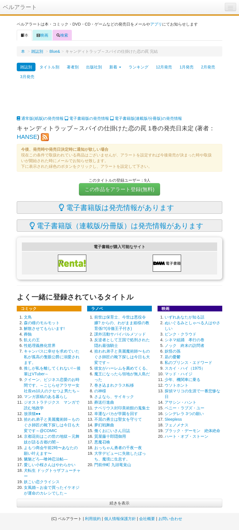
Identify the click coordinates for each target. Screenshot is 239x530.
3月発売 (27, 76)
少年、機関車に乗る (182, 379)
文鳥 (28, 317)
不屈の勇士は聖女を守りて (118, 419)
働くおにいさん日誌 (112, 430)
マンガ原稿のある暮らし (46, 396)
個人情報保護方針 (120, 518)
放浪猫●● (32, 413)
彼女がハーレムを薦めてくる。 (122, 368)
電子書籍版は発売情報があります (116, 207)
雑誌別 (37, 51)
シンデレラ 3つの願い (184, 413)
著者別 (73, 67)
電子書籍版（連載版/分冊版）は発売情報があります (117, 226)
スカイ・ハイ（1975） (185, 368)
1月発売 (186, 67)
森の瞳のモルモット (42, 322)
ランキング (138, 67)
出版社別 (94, 67)
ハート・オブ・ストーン (186, 436)
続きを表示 (119, 503)
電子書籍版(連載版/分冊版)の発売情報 (146, 118)
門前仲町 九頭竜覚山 (112, 464)
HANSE (27, 136)
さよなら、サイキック (114, 396)
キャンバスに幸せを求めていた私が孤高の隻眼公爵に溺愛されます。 (51, 357)
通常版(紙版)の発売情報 (40, 118)
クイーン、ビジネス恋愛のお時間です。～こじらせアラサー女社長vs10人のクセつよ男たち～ (52, 385)
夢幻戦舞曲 (104, 425)
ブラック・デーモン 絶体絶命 (192, 430)
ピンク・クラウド (180, 334)
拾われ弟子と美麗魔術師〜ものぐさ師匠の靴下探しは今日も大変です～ (122, 357)
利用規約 (93, 518)
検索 (62, 35)
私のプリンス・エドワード (188, 362)
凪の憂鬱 (173, 357)
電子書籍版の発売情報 (87, 118)
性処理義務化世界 (40, 345)
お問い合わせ (170, 518)
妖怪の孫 (173, 351)
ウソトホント (176, 385)
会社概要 (147, 518)
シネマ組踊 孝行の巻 (184, 340)
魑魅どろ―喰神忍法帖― (46, 459)
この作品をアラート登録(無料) (119, 189)
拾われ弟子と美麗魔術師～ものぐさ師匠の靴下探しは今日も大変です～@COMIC (51, 425)
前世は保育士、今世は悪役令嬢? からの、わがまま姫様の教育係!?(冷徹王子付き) (121, 323)
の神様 (100, 391)
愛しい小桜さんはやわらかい (50, 464)
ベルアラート (20, 7)
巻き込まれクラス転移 (114, 385)
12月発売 (164, 67)
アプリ (156, 24)
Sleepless (173, 419)
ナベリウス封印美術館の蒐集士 (122, 408)
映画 (42, 35)
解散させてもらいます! (44, 328)
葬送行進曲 (104, 402)
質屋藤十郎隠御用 (110, 436)
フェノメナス (176, 425)
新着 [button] (115, 67)
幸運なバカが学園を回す (116, 413)
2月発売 (208, 67)
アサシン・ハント (180, 402)
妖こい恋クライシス (42, 481)
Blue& (54, 51)
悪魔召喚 (102, 442)
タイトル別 (49, 67)
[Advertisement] (119, 101)
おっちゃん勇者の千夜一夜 (118, 447)
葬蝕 (28, 334)
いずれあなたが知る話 (184, 317)
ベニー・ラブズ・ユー (184, 408)
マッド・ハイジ (178, 374)
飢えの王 (32, 340)
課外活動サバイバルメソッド (120, 334)
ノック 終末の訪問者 (184, 345)
